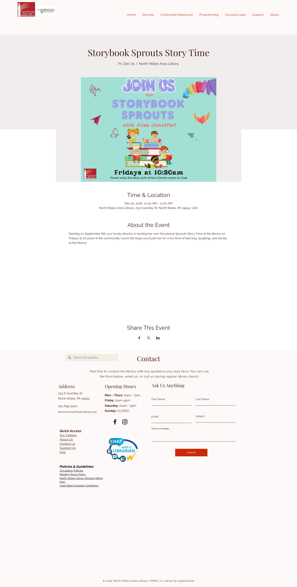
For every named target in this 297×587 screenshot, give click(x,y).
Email (154, 416)
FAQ (63, 452)
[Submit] (191, 452)
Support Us (68, 448)
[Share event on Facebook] (139, 337)
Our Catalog (68, 435)
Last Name (202, 399)
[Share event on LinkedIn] (158, 337)
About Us (66, 439)
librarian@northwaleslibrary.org (77, 411)
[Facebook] (115, 421)
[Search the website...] (91, 357)
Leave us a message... (160, 429)
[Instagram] (124, 421)
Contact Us (67, 444)
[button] (148, 15)
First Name (158, 399)
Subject (200, 416)
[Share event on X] (148, 337)
